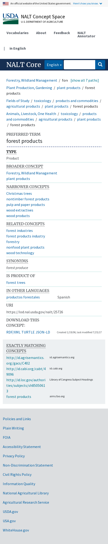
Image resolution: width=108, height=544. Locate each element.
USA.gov (9, 520)
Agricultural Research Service (26, 502)
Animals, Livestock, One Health (31, 113)
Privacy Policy (14, 456)
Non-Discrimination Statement (28, 465)
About (41, 32)
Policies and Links (17, 418)
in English (18, 48)
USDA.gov (10, 511)
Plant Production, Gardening (29, 87)
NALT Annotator (86, 34)
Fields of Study (17, 100)
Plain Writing (13, 428)
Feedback (62, 32)
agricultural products (23, 106)
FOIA (6, 437)
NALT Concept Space (43, 16)
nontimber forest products (27, 199)
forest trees (15, 282)
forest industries (19, 230)
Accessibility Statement (22, 446)
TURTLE (28, 332)
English (51, 64)
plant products (69, 87)
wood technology (20, 252)
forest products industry (25, 236)
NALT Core (23, 65)
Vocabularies (18, 32)
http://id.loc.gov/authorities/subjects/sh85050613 (25, 385)
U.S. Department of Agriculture (42, 21)
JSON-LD (43, 332)
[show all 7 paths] (85, 80)
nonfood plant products (25, 247)
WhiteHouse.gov (16, 530)
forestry (12, 241)
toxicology (42, 100)
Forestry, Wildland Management (31, 80)
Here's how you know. (86, 3)
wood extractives (19, 210)
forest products (18, 396)
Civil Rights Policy (17, 474)
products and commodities (77, 100)
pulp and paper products (25, 204)
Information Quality (19, 483)
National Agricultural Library (26, 493)
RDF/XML (13, 332)
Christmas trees (19, 193)
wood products (18, 215)
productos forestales (23, 297)
